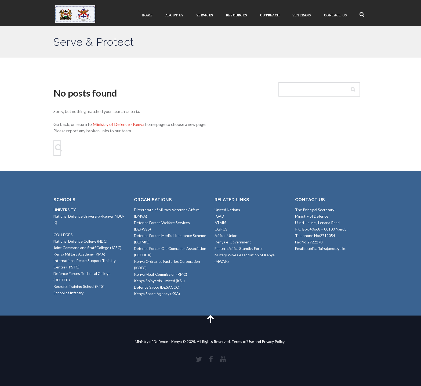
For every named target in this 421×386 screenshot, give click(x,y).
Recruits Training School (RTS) (78, 286)
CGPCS (221, 229)
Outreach (270, 15)
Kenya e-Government (233, 242)
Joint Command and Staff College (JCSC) (87, 247)
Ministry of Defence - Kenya (118, 124)
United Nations (227, 209)
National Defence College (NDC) (80, 241)
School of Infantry (68, 293)
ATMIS (220, 222)
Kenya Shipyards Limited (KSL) (159, 280)
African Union (226, 235)
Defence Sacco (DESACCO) (157, 287)
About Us (174, 15)
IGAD (219, 216)
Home (147, 15)
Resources (236, 15)
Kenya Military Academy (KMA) (79, 254)
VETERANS (301, 15)
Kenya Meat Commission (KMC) (160, 274)
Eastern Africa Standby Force (239, 248)
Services (204, 15)
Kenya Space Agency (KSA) (157, 293)
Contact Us (335, 15)
